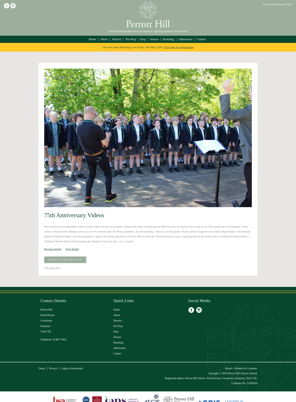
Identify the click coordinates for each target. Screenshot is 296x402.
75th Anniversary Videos (74, 215)
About (104, 39)
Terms (42, 368)
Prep (143, 39)
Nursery (117, 39)
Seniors (154, 39)
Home (92, 39)
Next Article (72, 249)
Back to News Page (65, 259)
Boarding (168, 39)
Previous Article (52, 249)
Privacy (53, 368)
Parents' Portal (285, 4)
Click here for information (178, 47)
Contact (201, 39)
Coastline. (252, 368)
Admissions (185, 39)
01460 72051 (60, 339)
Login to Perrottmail (72, 368)
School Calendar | (271, 4)
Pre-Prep (131, 39)
